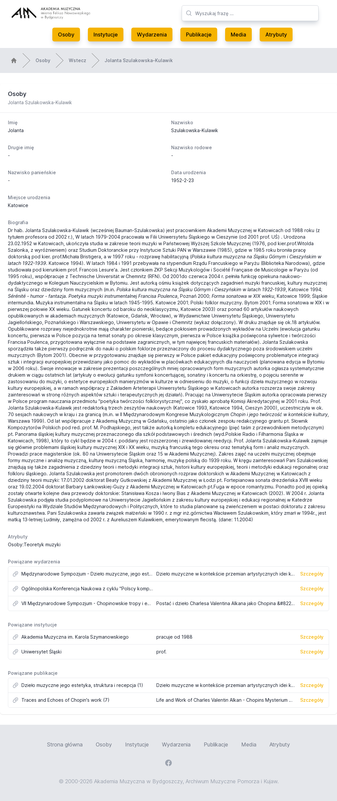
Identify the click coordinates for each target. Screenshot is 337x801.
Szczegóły (312, 574)
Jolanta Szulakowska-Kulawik (139, 60)
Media (238, 34)
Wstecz (77, 60)
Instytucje (105, 34)
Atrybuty (276, 34)
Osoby (66, 34)
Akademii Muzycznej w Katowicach (245, 230)
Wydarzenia (152, 34)
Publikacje (199, 34)
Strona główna (65, 744)
